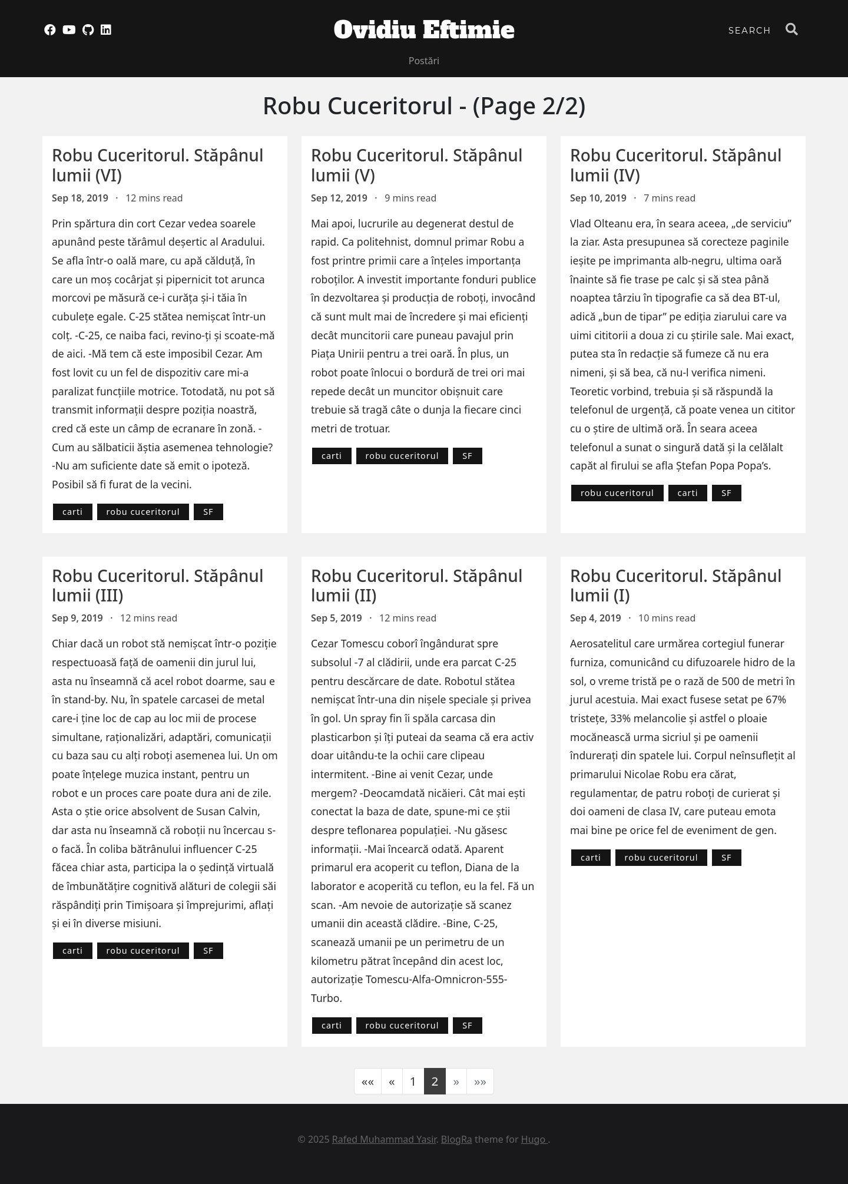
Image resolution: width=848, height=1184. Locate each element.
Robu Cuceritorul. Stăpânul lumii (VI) (157, 165)
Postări (424, 60)
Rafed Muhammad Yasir (384, 1139)
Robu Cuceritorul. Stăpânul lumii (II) (416, 585)
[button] (368, 1081)
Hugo (534, 1139)
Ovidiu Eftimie (424, 30)
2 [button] (435, 1081)
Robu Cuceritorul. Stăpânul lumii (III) (157, 585)
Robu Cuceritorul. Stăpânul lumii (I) (675, 585)
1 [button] (413, 1081)
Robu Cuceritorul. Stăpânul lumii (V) (416, 165)
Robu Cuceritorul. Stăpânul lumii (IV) (675, 165)
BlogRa (456, 1139)
